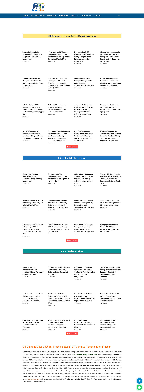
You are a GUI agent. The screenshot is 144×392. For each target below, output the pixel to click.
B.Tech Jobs (75, 16)
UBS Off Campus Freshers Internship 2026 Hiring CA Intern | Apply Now (33, 203)
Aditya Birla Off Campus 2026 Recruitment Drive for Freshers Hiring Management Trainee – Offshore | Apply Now (83, 109)
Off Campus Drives (38, 16)
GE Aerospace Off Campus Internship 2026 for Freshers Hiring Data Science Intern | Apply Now (33, 229)
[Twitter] (139, 381)
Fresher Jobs (86, 16)
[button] (119, 16)
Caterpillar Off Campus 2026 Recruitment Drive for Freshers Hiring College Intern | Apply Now (83, 178)
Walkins (97, 16)
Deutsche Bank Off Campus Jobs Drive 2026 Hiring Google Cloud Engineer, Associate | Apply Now (83, 56)
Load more (72, 147)
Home (26, 16)
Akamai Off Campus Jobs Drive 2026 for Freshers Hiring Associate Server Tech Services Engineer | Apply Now (110, 56)
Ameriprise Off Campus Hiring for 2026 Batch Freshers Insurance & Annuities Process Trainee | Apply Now (59, 83)
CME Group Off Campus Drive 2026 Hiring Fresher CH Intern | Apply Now (110, 203)
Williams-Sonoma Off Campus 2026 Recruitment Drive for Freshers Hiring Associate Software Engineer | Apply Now (110, 135)
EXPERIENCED (51, 16)
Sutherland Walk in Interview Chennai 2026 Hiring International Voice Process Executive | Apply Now (59, 298)
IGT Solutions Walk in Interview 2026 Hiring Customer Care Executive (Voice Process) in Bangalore (84, 272)
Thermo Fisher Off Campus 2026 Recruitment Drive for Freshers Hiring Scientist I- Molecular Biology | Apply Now (59, 135)
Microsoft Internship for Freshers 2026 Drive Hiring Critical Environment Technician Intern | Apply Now (110, 178)
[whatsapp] (139, 387)
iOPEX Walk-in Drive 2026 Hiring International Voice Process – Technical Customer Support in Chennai (110, 272)
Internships (63, 16)
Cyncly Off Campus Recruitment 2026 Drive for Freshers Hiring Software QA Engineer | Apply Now (83, 135)
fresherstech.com (34, 379)
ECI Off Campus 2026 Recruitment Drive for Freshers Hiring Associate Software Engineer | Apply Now (33, 109)
